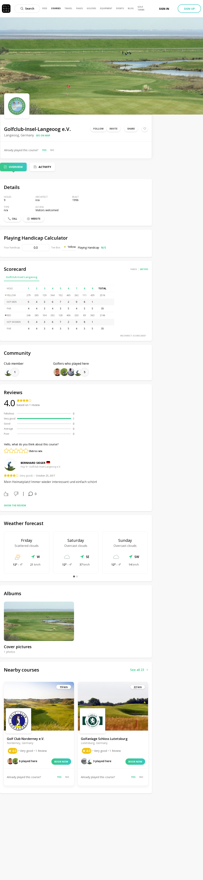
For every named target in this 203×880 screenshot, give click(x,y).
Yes (44, 150)
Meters (144, 269)
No (52, 150)
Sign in (164, 9)
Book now (61, 761)
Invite (113, 128)
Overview (16, 167)
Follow (98, 128)
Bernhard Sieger (33, 463)
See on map (43, 135)
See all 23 (139, 670)
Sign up (189, 9)
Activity (45, 167)
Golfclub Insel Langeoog (21, 277)
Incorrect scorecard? (133, 335)
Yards (133, 269)
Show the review (15, 505)
